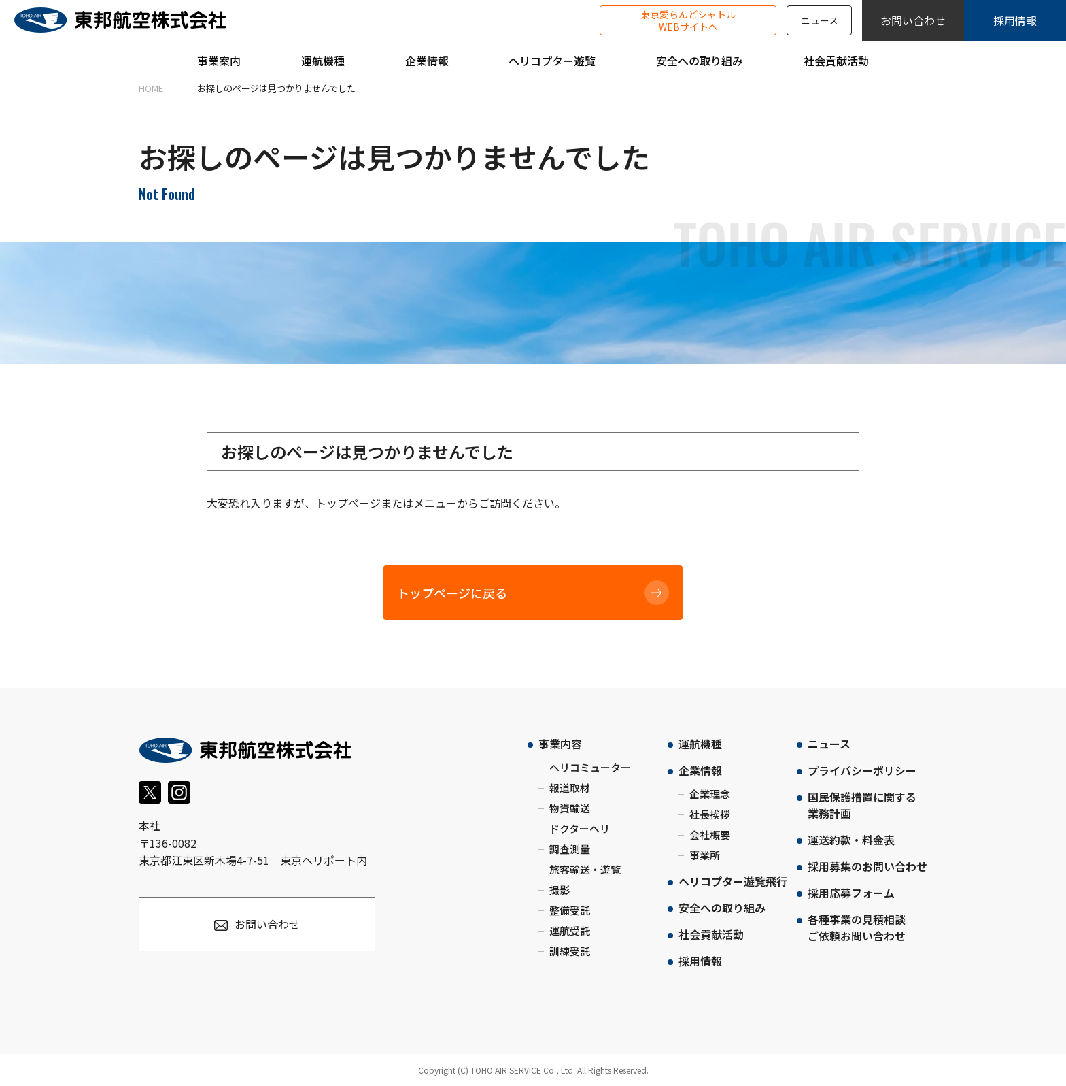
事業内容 (560, 744)
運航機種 (700, 744)
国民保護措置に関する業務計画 (862, 805)
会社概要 (709, 834)
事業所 (704, 855)
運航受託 (569, 930)
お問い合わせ (913, 20)
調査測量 (569, 849)
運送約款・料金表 (851, 840)
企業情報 (700, 770)
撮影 (559, 890)
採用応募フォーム (851, 893)
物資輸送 (569, 808)
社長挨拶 (709, 814)
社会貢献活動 (711, 934)
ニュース (819, 20)
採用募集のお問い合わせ (867, 866)
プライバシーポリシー (862, 770)
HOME (151, 88)
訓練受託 (569, 951)
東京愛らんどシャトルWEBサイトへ (688, 20)
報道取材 (569, 787)
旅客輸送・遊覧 (585, 869)
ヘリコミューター (590, 767)
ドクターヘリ (579, 828)
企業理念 (709, 794)
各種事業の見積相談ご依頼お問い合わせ (857, 927)
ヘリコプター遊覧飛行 (732, 881)
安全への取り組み (722, 908)
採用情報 (1015, 20)
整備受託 (569, 910)
